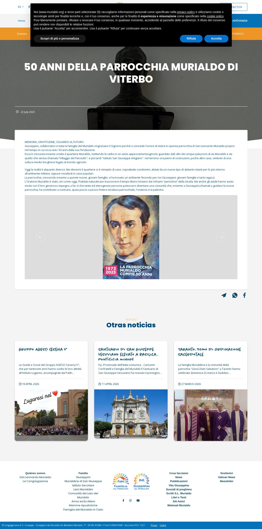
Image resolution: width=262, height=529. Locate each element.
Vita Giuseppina (179, 485)
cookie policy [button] (215, 16)
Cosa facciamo (178, 473)
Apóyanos (239, 20)
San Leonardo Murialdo (35, 477)
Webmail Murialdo (178, 505)
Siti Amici (179, 501)
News (178, 477)
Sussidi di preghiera (179, 489)
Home (21, 20)
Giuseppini (83, 477)
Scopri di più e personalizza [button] (59, 38)
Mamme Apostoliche (83, 505)
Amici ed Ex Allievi (83, 501)
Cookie (163, 525)
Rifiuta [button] (191, 38)
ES (20, 7)
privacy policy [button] (186, 12)
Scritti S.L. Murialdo (178, 493)
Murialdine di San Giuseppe (83, 481)
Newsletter (226, 481)
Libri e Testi (178, 497)
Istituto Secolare (83, 485)
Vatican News (226, 477)
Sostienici (226, 473)
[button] (41, 237)
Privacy (154, 525)
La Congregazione (35, 481)
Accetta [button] (216, 38)
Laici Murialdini (83, 489)
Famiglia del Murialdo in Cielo (83, 509)
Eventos (22, 33)
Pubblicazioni (178, 481)
